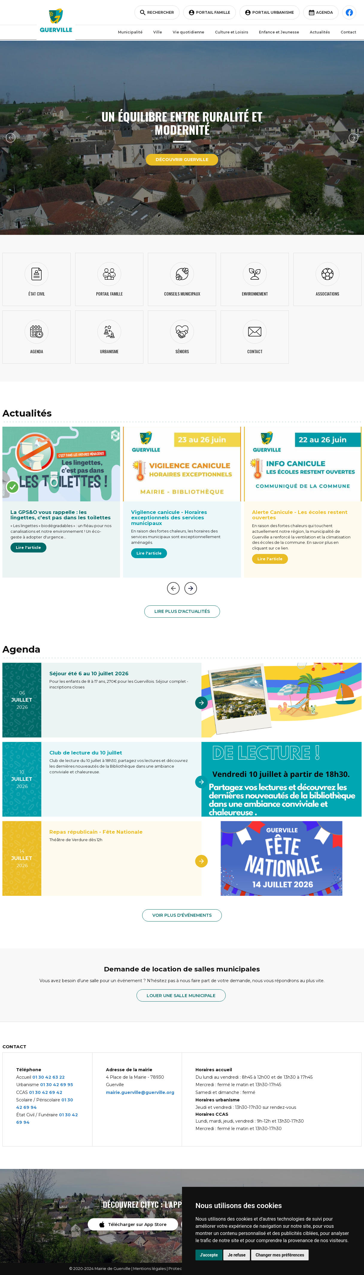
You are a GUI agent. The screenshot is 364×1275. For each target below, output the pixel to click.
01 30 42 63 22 (48, 1077)
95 (70, 1084)
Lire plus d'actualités (182, 611)
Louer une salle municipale (181, 995)
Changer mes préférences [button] (280, 1255)
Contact (347, 32)
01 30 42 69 (53, 1084)
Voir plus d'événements (182, 915)
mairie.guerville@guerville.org (140, 1092)
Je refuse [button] (236, 1255)
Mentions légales (149, 1268)
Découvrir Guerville (182, 159)
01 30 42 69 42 (45, 1092)
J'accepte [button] (209, 1255)
